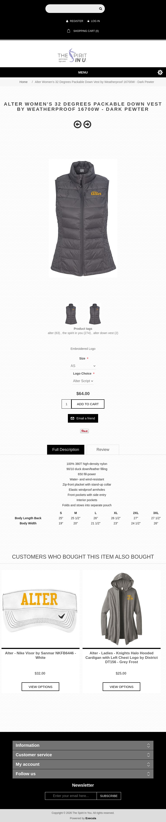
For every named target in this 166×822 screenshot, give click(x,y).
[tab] (66, 450)
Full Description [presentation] (65, 449)
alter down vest (103, 333)
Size (82, 358)
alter (51, 333)
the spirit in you (72, 333)
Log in (94, 21)
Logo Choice (82, 373)
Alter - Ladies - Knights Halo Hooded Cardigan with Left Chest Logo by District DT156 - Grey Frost (121, 657)
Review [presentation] (103, 449)
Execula (91, 818)
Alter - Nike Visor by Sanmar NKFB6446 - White (40, 655)
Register (74, 21)
